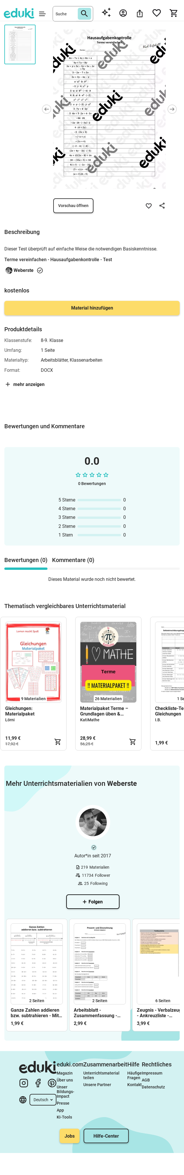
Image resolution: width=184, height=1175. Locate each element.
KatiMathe (90, 720)
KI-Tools (64, 1117)
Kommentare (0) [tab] (73, 560)
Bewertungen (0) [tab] (25, 560)
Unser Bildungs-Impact (65, 1092)
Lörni (10, 720)
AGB (146, 1080)
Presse (63, 1103)
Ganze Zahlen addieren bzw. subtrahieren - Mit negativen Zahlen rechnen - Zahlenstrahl (35, 1012)
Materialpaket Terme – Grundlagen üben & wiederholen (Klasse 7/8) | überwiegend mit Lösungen (107, 711)
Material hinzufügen (92, 308)
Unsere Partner (97, 1084)
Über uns (65, 1080)
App (60, 1110)
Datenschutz (153, 1087)
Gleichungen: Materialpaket (19, 711)
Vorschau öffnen (73, 205)
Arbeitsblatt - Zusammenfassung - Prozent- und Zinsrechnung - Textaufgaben (95, 1012)
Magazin (65, 1073)
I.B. (158, 720)
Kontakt (134, 1084)
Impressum (152, 1073)
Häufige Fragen (134, 1075)
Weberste (24, 270)
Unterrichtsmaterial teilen (101, 1075)
